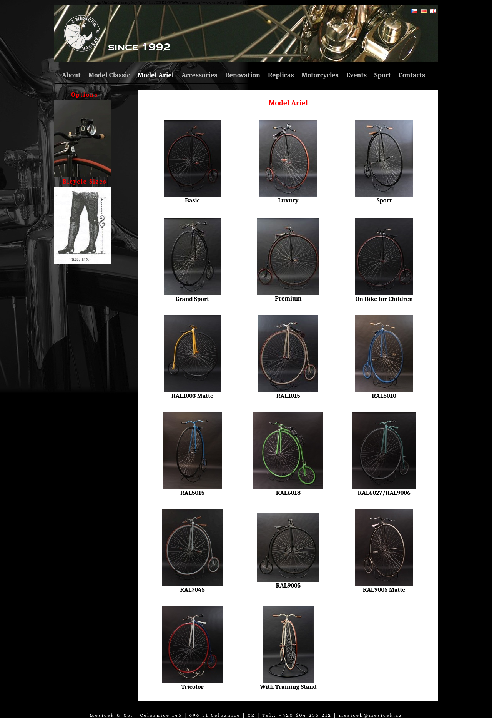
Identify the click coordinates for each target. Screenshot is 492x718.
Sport (382, 75)
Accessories (199, 75)
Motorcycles (319, 75)
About (71, 75)
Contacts (412, 75)
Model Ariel (156, 75)
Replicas (281, 75)
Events (356, 75)
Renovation (242, 75)
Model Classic (109, 75)
